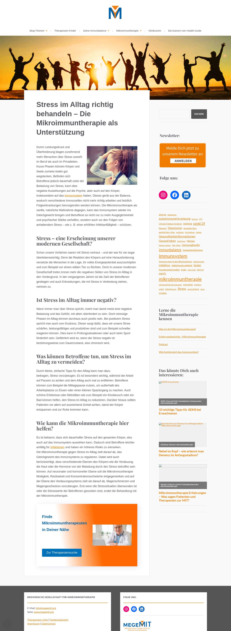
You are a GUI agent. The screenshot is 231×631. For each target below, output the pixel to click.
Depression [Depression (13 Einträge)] (175, 228)
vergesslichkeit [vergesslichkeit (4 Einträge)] (193, 289)
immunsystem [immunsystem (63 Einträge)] (173, 256)
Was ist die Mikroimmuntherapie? (177, 329)
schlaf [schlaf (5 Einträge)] (161, 289)
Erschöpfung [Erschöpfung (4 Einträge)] (190, 232)
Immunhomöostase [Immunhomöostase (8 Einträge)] (193, 250)
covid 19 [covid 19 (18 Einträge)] (199, 223)
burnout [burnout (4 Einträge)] (195, 219)
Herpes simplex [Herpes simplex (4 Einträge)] (165, 245)
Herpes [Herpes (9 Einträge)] (191, 241)
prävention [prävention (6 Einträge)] (188, 284)
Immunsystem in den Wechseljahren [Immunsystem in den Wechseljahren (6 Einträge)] (175, 261)
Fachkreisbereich (59, 619)
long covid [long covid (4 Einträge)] (192, 270)
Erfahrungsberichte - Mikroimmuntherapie (182, 336)
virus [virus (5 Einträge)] (202, 289)
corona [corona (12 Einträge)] (187, 223)
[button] (7, 624)
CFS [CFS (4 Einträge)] (200, 219)
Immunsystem (73, 195)
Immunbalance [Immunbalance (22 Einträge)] (170, 250)
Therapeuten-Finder (65, 30)
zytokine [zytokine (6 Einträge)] (163, 293)
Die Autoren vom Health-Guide (184, 30)
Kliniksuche (155, 30)
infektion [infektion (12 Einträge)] (164, 265)
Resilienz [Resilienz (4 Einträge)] (197, 285)
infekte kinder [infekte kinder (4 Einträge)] (198, 262)
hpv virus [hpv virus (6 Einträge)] (176, 245)
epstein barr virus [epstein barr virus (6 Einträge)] (167, 232)
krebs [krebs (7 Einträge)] (183, 269)
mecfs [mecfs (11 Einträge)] (162, 273)
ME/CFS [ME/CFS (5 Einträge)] (200, 270)
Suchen (199, 114)
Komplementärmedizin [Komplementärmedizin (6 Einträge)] (169, 270)
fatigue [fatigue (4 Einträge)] (198, 232)
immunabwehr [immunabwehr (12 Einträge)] (191, 245)
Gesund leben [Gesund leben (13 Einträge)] (167, 241)
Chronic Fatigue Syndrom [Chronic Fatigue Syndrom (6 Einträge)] (170, 224)
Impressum (33, 623)
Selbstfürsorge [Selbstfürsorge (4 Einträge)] (170, 289)
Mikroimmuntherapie (127, 30)
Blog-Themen (37, 30)
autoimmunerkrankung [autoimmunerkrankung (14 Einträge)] (174, 219)
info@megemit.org (46, 608)
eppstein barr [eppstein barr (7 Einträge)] (190, 228)
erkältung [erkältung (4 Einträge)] (180, 232)
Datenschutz (48, 623)
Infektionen (57, 447)
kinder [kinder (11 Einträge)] (197, 265)
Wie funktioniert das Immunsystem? (179, 352)
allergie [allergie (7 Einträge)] (162, 214)
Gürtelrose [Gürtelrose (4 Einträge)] (181, 241)
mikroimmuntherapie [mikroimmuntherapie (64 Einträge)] (180, 279)
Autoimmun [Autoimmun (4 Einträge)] (171, 215)
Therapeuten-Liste (37, 619)
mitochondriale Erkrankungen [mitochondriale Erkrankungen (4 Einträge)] (170, 285)
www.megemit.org (44, 612)
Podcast (163, 344)
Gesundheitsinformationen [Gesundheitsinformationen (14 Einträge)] (177, 236)
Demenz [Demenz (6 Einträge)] (163, 228)
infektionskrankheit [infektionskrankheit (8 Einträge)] (181, 265)
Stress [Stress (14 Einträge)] (182, 289)
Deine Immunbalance (94, 30)
